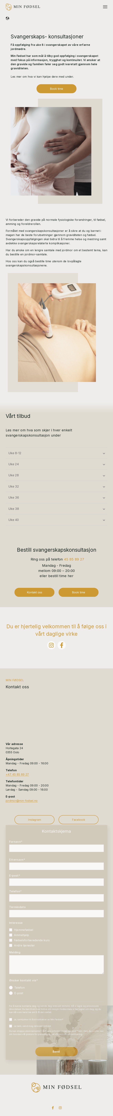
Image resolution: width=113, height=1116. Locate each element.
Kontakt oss (34, 592)
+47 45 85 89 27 (17, 774)
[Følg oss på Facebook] (62, 645)
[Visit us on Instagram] (60, 1108)
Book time (56, 88)
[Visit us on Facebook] (53, 1108)
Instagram (34, 819)
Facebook (78, 819)
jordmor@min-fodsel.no (22, 800)
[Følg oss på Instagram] (51, 645)
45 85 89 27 (74, 559)
